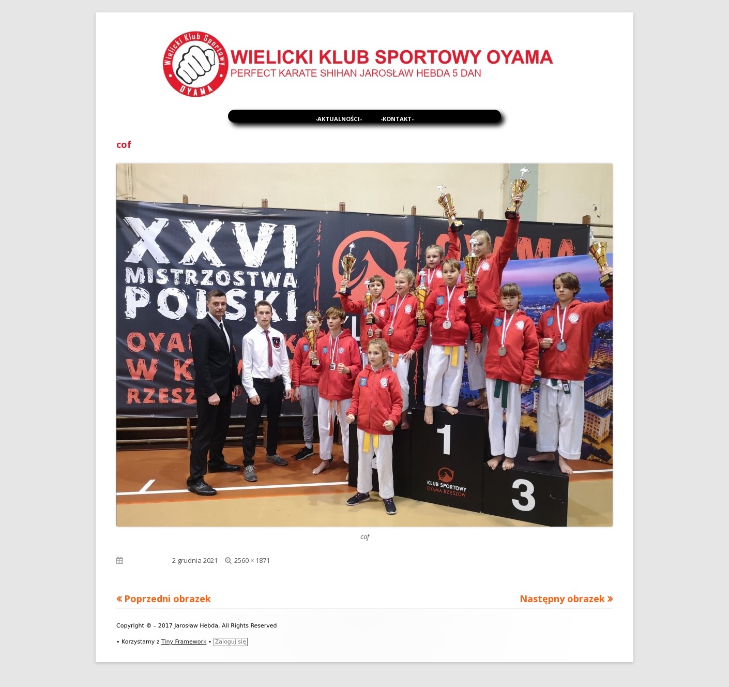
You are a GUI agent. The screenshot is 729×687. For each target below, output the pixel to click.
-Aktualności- (338, 119)
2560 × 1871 (252, 560)
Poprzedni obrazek (167, 598)
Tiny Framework (183, 641)
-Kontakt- (397, 119)
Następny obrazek (562, 598)
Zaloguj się (230, 641)
